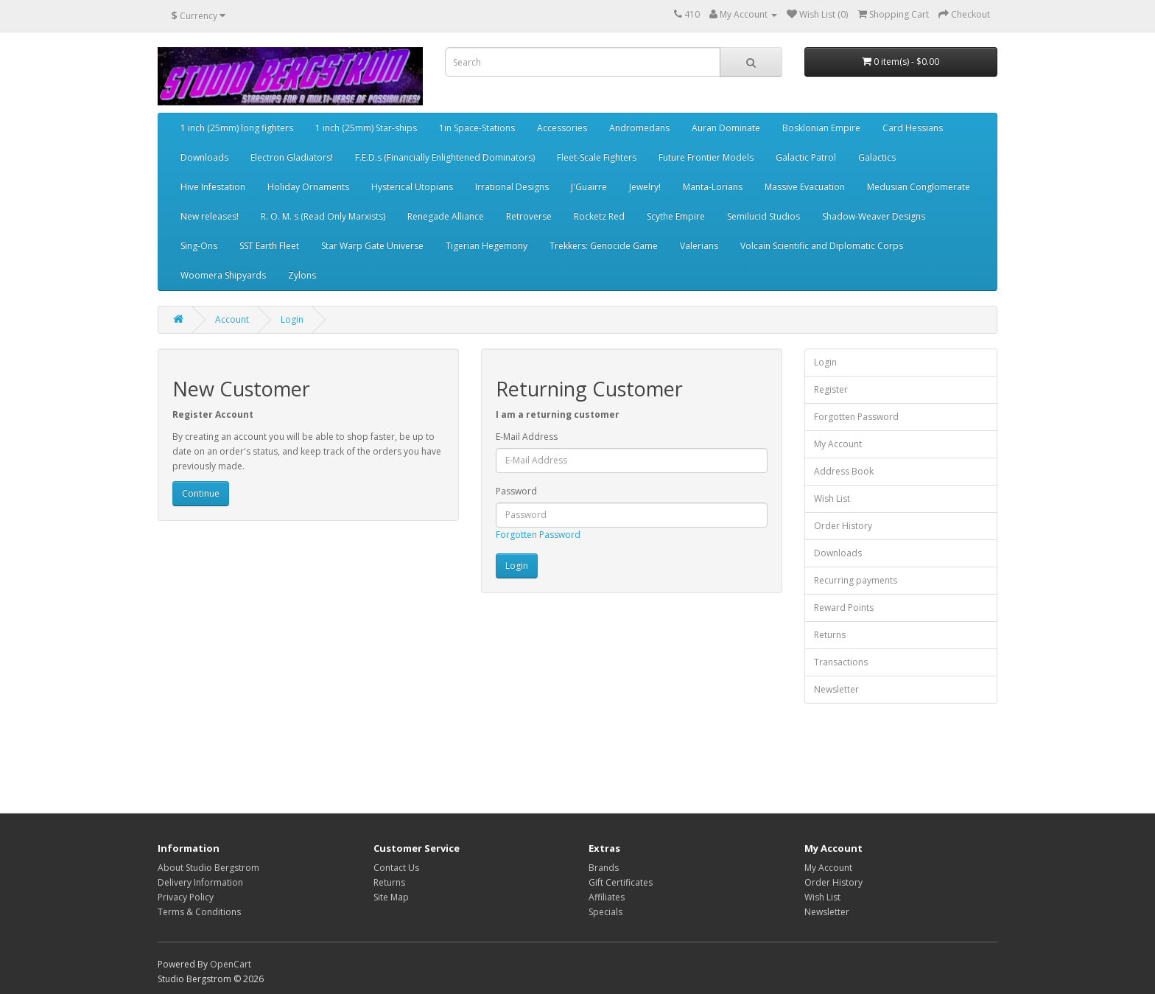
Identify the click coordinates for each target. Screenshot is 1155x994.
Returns (830, 635)
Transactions (841, 662)
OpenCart (230, 964)
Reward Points (844, 607)
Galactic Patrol (806, 157)
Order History (843, 525)
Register (831, 389)
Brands (604, 867)
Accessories (562, 128)
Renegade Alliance (445, 216)
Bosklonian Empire (821, 128)
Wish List (832, 498)
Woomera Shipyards (223, 275)
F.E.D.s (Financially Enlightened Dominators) (445, 157)
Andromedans (639, 128)
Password (516, 491)
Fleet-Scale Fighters (596, 157)
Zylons (302, 275)
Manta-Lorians (712, 187)
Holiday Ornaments (308, 187)
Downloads (204, 157)
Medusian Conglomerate (918, 187)
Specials (605, 912)
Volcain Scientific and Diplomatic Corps (821, 245)
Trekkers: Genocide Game (604, 245)
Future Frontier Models (706, 157)
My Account (838, 444)
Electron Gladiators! (291, 157)
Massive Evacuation (805, 187)
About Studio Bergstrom (208, 867)
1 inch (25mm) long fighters (236, 128)
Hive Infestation (212, 187)
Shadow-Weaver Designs (873, 216)
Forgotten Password (538, 534)
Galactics (877, 157)
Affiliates (607, 897)
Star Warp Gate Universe (372, 245)
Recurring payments (855, 580)
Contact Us (396, 867)
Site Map (391, 897)
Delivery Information (200, 882)
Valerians (699, 245)
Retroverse (529, 216)
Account (232, 319)
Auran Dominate (726, 128)
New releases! (209, 216)
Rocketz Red (599, 216)
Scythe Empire (676, 216)
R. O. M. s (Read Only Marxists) (323, 216)
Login (292, 319)
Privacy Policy (186, 897)
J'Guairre (589, 187)
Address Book (844, 471)
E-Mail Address (527, 436)
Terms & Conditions (199, 912)
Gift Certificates (621, 882)
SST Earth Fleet (269, 245)
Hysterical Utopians (412, 187)
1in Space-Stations (477, 128)
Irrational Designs (512, 187)
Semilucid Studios (763, 216)
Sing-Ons (198, 245)
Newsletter (836, 689)
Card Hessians (912, 128)
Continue (201, 493)
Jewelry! (645, 187)
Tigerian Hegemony (486, 245)
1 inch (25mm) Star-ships (366, 128)
